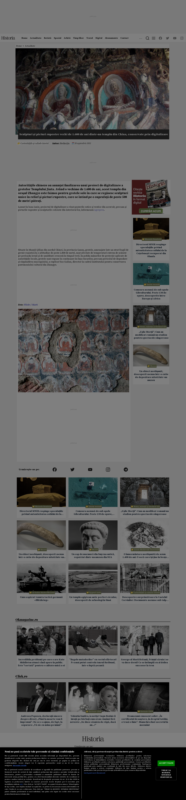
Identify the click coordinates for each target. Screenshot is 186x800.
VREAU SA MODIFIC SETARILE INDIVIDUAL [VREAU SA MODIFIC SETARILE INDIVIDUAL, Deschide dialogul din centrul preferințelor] (166, 774)
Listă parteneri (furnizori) (94, 773)
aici (21, 784)
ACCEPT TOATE (166, 763)
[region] (93, 773)
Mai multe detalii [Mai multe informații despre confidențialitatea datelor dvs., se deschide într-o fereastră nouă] (19, 765)
